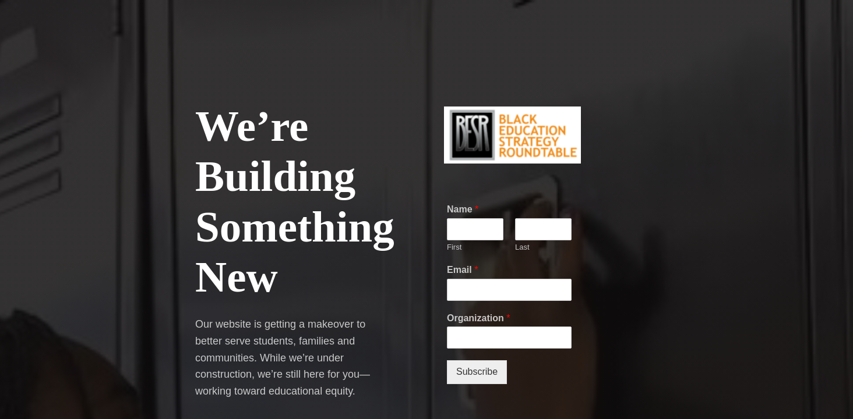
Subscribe (477, 372)
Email (462, 270)
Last (522, 247)
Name (462, 209)
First (454, 247)
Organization (478, 318)
